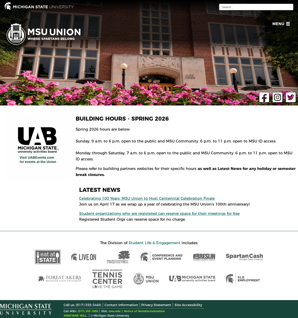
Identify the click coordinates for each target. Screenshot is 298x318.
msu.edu (114, 311)
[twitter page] (290, 100)
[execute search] (289, 7)
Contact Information (121, 305)
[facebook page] (263, 100)
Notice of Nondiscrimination (144, 311)
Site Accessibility (188, 305)
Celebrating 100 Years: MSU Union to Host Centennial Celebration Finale (147, 198)
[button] (280, 24)
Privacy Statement (156, 305)
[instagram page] (276, 100)
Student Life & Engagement (154, 243)
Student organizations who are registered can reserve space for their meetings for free (159, 213)
